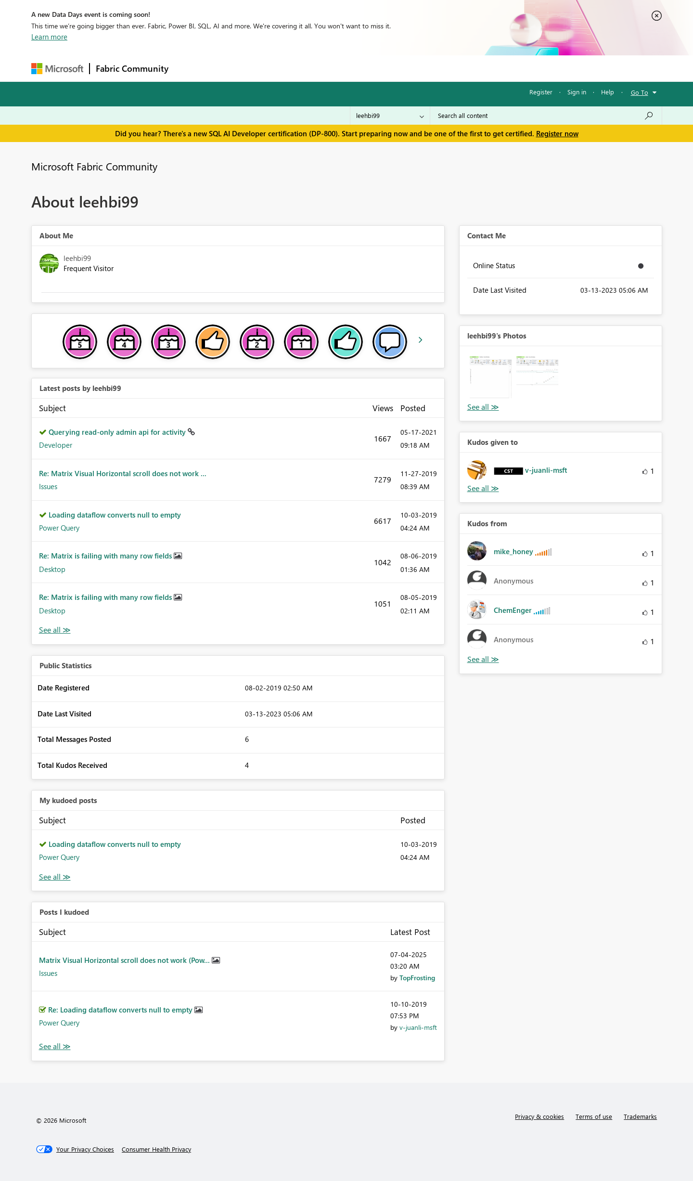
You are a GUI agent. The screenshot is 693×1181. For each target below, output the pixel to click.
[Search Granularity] (390, 115)
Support (435, 68)
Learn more (49, 36)
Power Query (59, 527)
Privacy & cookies (539, 1116)
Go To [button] (639, 92)
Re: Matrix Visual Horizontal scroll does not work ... (122, 473)
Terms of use (594, 1116)
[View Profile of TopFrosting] (417, 977)
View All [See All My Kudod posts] (55, 877)
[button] (491, 377)
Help (607, 92)
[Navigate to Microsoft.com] (57, 68)
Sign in (576, 92)
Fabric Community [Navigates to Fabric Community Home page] (132, 68)
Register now (557, 133)
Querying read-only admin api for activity (118, 432)
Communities (315, 68)
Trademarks (640, 1116)
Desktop (52, 569)
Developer (55, 445)
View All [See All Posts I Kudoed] (55, 1046)
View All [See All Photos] (483, 407)
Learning (395, 68)
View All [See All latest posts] (55, 630)
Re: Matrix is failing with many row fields (106, 555)
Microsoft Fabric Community (94, 166)
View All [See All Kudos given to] (483, 488)
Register (540, 92)
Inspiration (232, 68)
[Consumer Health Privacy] (156, 1149)
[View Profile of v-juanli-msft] (418, 1027)
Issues (48, 486)
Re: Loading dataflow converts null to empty (121, 1009)
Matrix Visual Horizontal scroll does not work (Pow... (125, 960)
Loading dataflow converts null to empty (115, 514)
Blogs (358, 68)
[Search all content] (546, 115)
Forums (190, 68)
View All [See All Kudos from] (483, 659)
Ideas (272, 68)
